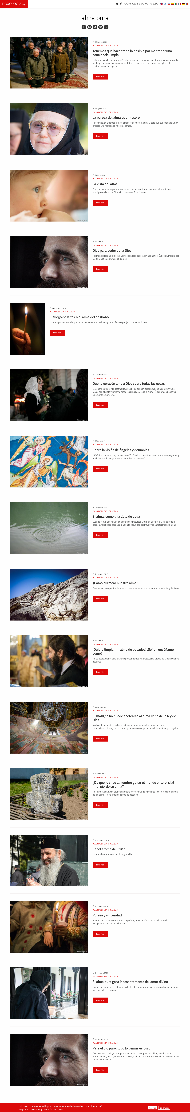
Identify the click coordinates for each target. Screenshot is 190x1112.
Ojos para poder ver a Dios (112, 250)
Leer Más (100, 76)
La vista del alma (105, 184)
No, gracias (164, 1107)
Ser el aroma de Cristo (109, 849)
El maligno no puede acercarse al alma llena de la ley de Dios (134, 718)
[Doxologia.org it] (175, 3)
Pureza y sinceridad (107, 915)
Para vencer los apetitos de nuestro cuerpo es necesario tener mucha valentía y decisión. (136, 588)
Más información (55, 1109)
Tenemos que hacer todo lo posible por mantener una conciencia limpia (132, 53)
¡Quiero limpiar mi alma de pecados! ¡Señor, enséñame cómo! (133, 651)
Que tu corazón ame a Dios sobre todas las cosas (129, 383)
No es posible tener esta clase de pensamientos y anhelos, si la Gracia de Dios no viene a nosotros (136, 660)
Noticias (154, 4)
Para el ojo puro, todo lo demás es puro (121, 1048)
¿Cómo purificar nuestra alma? (115, 583)
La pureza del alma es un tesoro (116, 117)
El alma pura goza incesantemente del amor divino (130, 982)
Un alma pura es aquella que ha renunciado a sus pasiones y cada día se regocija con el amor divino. (98, 322)
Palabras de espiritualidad (135, 4)
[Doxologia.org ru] (168, 3)
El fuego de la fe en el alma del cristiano (79, 317)
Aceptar (152, 1107)
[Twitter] (117, 3)
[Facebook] (120, 3)
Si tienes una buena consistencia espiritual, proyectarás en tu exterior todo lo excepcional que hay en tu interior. (130, 922)
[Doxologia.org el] (164, 3)
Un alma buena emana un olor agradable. (113, 854)
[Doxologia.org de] (183, 3)
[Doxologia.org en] (161, 3)
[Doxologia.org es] (172, 3)
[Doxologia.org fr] (179, 3)
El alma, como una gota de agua (116, 516)
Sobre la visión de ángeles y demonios (121, 450)
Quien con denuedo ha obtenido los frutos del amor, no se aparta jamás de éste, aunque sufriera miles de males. (135, 988)
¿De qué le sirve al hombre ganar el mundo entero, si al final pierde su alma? (133, 784)
